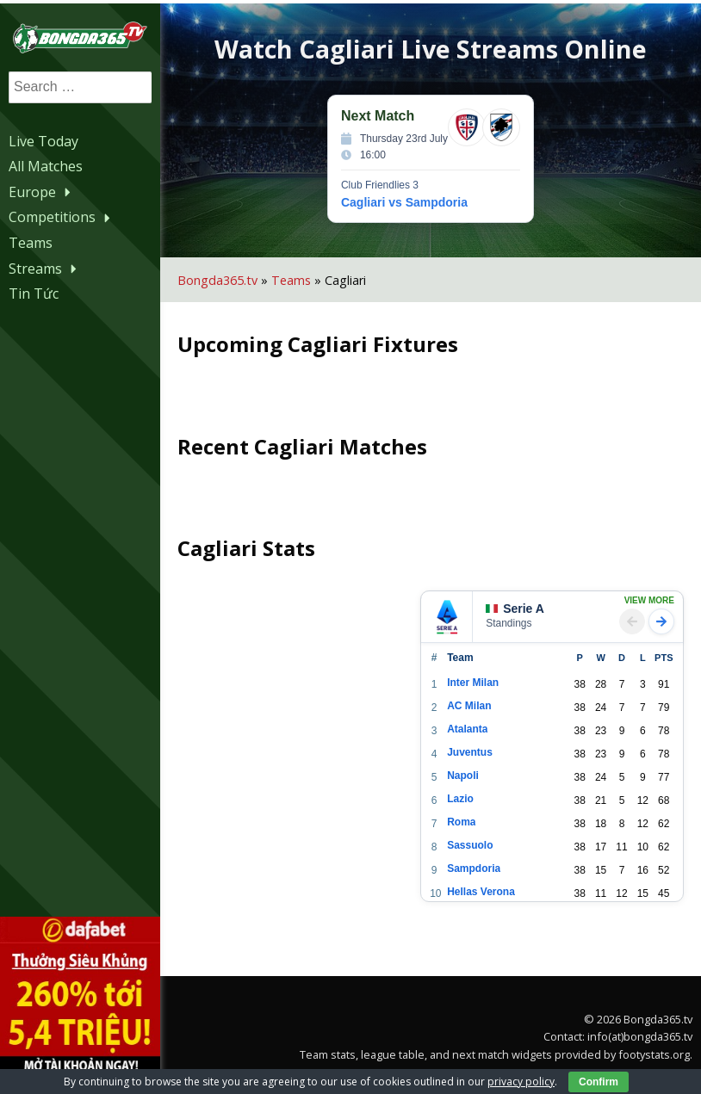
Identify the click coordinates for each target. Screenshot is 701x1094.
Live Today (43, 139)
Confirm (598, 1082)
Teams (31, 241)
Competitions (62, 216)
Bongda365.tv (229, 276)
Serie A (522, 605)
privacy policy (521, 1081)
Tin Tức (34, 292)
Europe (42, 191)
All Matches (46, 165)
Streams (45, 266)
